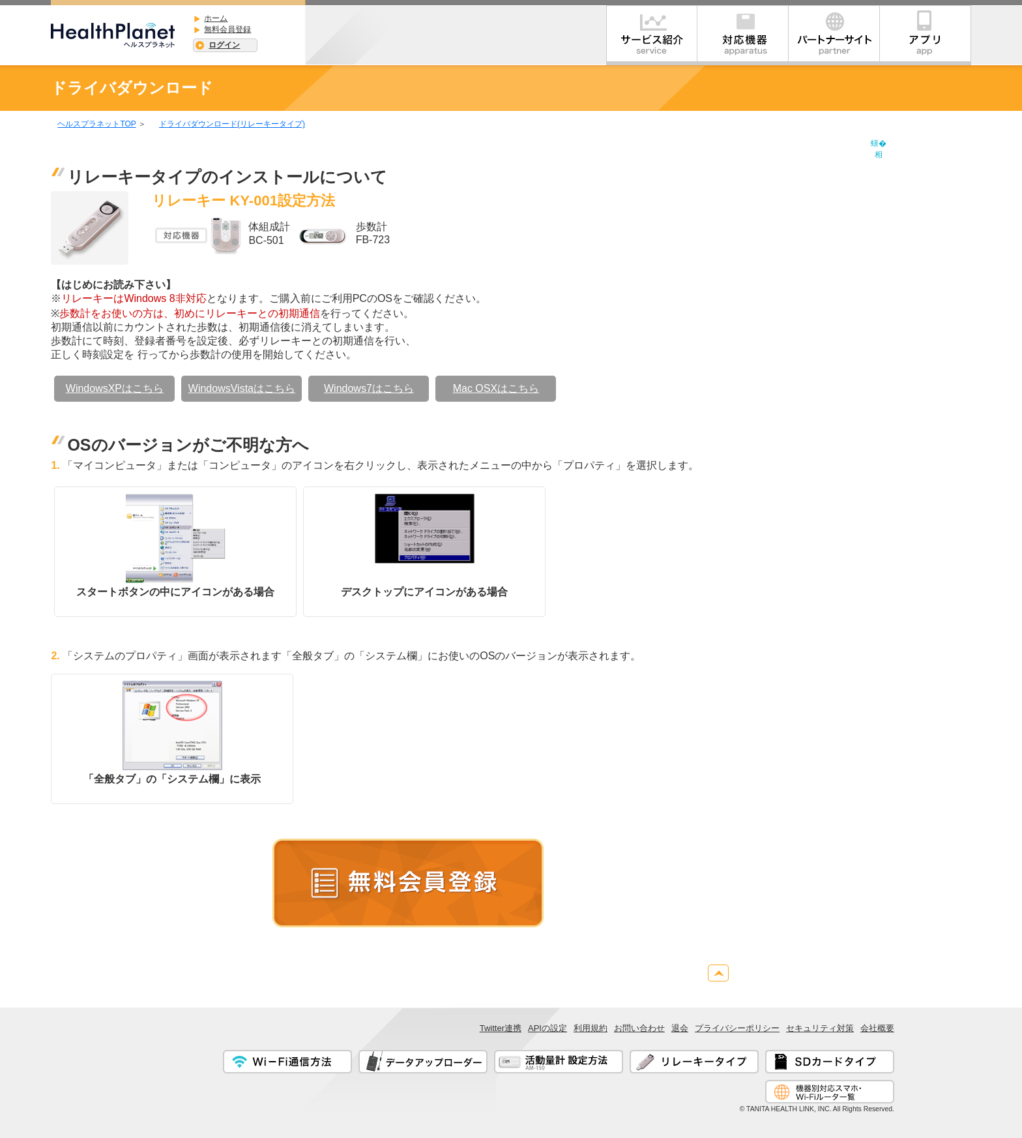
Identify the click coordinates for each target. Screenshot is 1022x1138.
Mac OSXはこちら (496, 388)
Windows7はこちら (369, 388)
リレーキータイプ (694, 1061)
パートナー (834, 35)
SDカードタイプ (829, 1061)
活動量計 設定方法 (558, 1061)
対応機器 (743, 35)
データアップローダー (423, 1061)
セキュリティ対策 (820, 1028)
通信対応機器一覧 (829, 1091)
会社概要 (877, 1028)
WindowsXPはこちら (115, 388)
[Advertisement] (919, 332)
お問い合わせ (639, 1028)
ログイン (224, 45)
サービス (651, 35)
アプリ (925, 35)
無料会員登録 (227, 29)
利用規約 (590, 1028)
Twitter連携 (500, 1028)
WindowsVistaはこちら (241, 388)
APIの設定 (547, 1028)
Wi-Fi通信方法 (287, 1061)
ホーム (215, 18)
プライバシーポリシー (737, 1028)
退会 (679, 1028)
